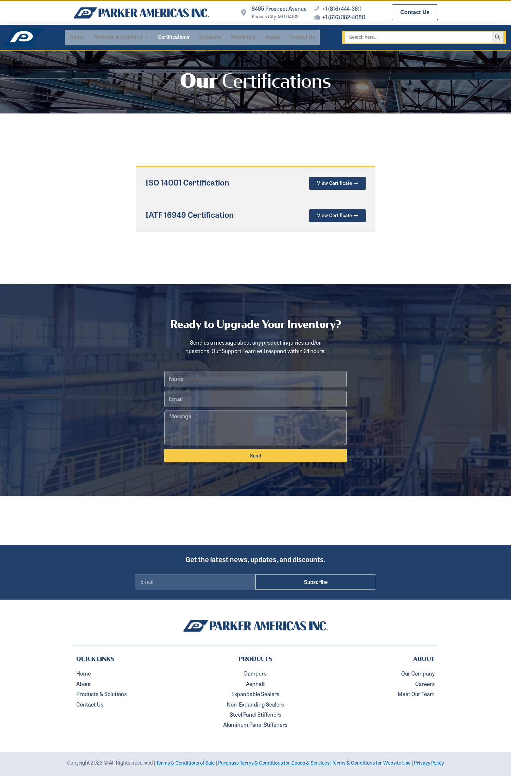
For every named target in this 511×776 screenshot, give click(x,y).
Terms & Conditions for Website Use (374, 762)
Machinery (243, 37)
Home (77, 37)
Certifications (173, 37)
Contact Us (302, 37)
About (273, 37)
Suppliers (210, 37)
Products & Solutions (121, 37)
